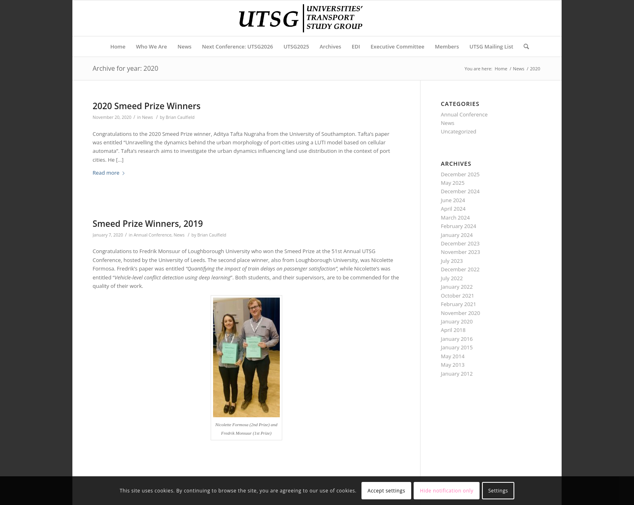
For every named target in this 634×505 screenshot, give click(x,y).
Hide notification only (446, 490)
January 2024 (457, 235)
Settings (498, 490)
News (147, 117)
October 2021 (457, 295)
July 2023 (452, 260)
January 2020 (457, 321)
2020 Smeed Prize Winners (147, 106)
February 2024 (458, 226)
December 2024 (460, 191)
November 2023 (460, 252)
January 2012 (457, 373)
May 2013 (453, 364)
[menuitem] (118, 46)
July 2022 (452, 278)
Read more (110, 172)
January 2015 (457, 347)
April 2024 (453, 208)
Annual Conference (152, 235)
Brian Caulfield (180, 117)
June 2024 (453, 200)
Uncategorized (458, 131)
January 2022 (457, 286)
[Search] (523, 46)
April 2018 (453, 330)
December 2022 (460, 269)
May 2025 (453, 182)
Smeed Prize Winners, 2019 (148, 223)
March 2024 (455, 217)
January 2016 (457, 338)
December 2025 (460, 174)
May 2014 (453, 356)
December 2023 (460, 243)
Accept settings (386, 490)
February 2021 (458, 304)
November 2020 (460, 313)
